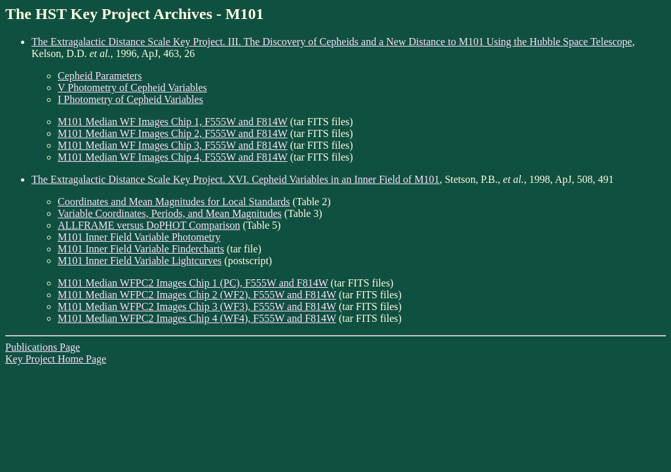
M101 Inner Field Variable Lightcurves (139, 260)
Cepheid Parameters (100, 75)
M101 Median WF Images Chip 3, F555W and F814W (173, 145)
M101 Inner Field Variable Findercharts (141, 248)
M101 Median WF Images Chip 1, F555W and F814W (173, 121)
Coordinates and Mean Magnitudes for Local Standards (174, 201)
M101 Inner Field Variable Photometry (139, 237)
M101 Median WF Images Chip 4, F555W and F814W (173, 157)
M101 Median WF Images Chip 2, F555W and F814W (173, 133)
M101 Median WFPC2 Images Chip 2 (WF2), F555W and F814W (197, 294)
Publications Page (42, 347)
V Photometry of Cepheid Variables (132, 87)
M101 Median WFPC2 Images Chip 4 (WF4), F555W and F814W (197, 318)
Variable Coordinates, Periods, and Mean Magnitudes (170, 213)
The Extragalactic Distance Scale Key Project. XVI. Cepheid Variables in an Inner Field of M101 (235, 179)
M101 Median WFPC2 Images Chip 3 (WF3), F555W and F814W (197, 306)
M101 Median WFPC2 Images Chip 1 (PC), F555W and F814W (193, 282)
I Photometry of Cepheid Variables (130, 99)
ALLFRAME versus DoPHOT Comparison (149, 225)
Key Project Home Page (55, 358)
